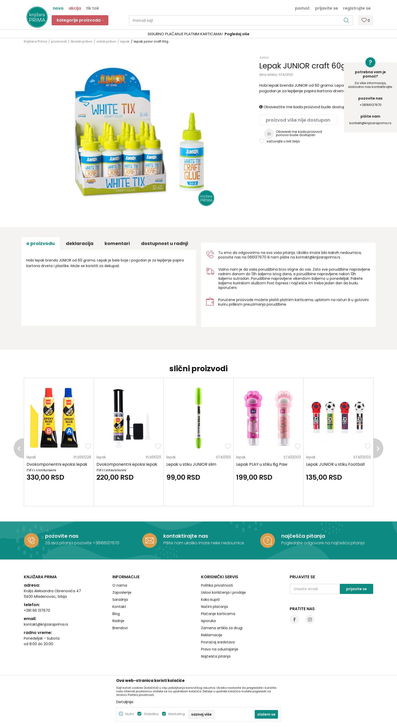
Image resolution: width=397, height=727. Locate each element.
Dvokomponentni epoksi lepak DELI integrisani (126, 467)
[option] (198, 34)
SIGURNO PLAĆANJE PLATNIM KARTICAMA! (185, 33)
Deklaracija (79, 243)
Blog (116, 613)
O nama (119, 585)
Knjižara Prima (35, 41)
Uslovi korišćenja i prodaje (223, 592)
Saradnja (120, 599)
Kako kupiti (210, 599)
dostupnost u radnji (164, 243)
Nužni (129, 714)
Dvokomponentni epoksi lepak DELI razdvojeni (57, 467)
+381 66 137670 (37, 610)
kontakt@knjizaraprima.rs (370, 123)
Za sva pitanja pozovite (69, 543)
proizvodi (59, 41)
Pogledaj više (237, 33)
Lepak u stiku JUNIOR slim (191, 464)
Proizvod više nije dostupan (298, 120)
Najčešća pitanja (215, 656)
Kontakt (119, 606)
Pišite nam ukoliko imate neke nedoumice (203, 543)
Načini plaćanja (214, 606)
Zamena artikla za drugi (222, 627)
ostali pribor (106, 41)
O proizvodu (40, 243)
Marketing (176, 714)
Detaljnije (124, 701)
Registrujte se (357, 7)
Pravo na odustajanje (219, 649)
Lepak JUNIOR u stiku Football (335, 464)
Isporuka (208, 620)
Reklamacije (211, 635)
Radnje (118, 620)
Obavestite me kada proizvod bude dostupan (304, 106)
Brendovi (120, 627)
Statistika (151, 714)
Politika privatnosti (217, 585)
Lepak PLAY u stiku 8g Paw (261, 464)
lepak (125, 41)
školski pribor (81, 41)
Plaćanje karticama (218, 613)
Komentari (117, 243)
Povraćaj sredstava (218, 642)
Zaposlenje (121, 592)
